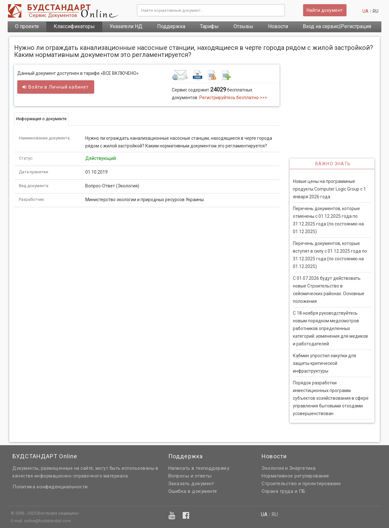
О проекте (27, 26)
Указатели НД (126, 26)
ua (365, 11)
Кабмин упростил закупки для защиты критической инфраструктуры (324, 363)
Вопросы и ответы (190, 476)
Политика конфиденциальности (50, 487)
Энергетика (302, 468)
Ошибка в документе (192, 491)
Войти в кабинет (55, 87)
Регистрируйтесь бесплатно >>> (233, 97)
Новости (278, 26)
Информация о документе (41, 118)
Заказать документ (191, 483)
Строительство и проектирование (301, 483)
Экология (273, 468)
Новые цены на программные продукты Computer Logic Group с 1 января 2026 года (329, 189)
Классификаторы (74, 26)
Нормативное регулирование (295, 476)
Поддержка (171, 26)
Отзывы (243, 26)
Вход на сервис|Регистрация (337, 26)
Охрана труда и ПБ (284, 491)
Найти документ (325, 10)
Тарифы (209, 26)
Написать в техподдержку (199, 468)
